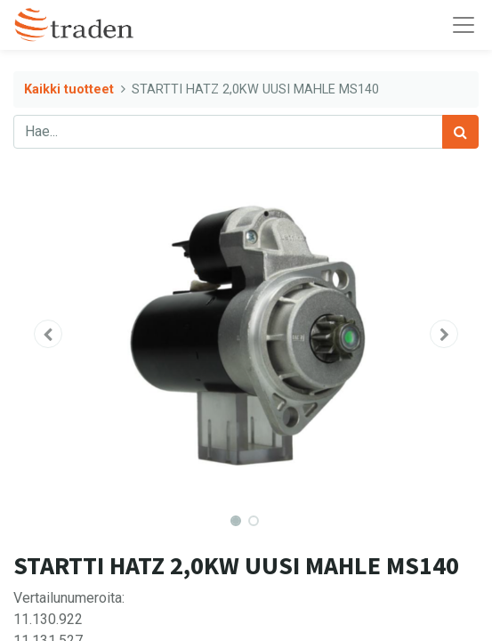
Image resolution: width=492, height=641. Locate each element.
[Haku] (460, 132)
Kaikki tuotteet (69, 89)
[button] (48, 333)
